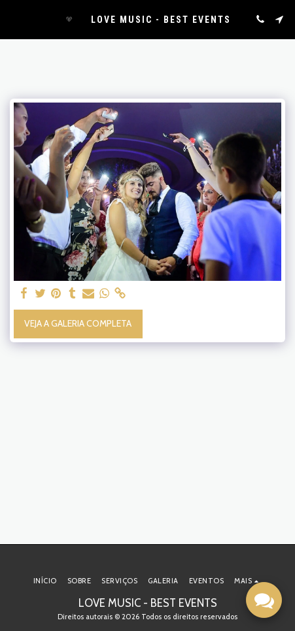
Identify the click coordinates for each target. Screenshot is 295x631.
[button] (14, 19)
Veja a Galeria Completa (77, 323)
